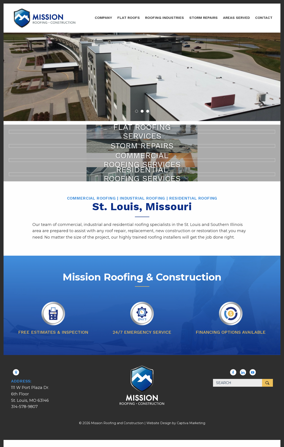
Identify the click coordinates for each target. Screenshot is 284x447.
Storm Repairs (203, 18)
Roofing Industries (164, 18)
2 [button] (142, 111)
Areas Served (236, 18)
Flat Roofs (128, 18)
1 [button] (136, 111)
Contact (263, 18)
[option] (142, 77)
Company (103, 18)
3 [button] (147, 111)
